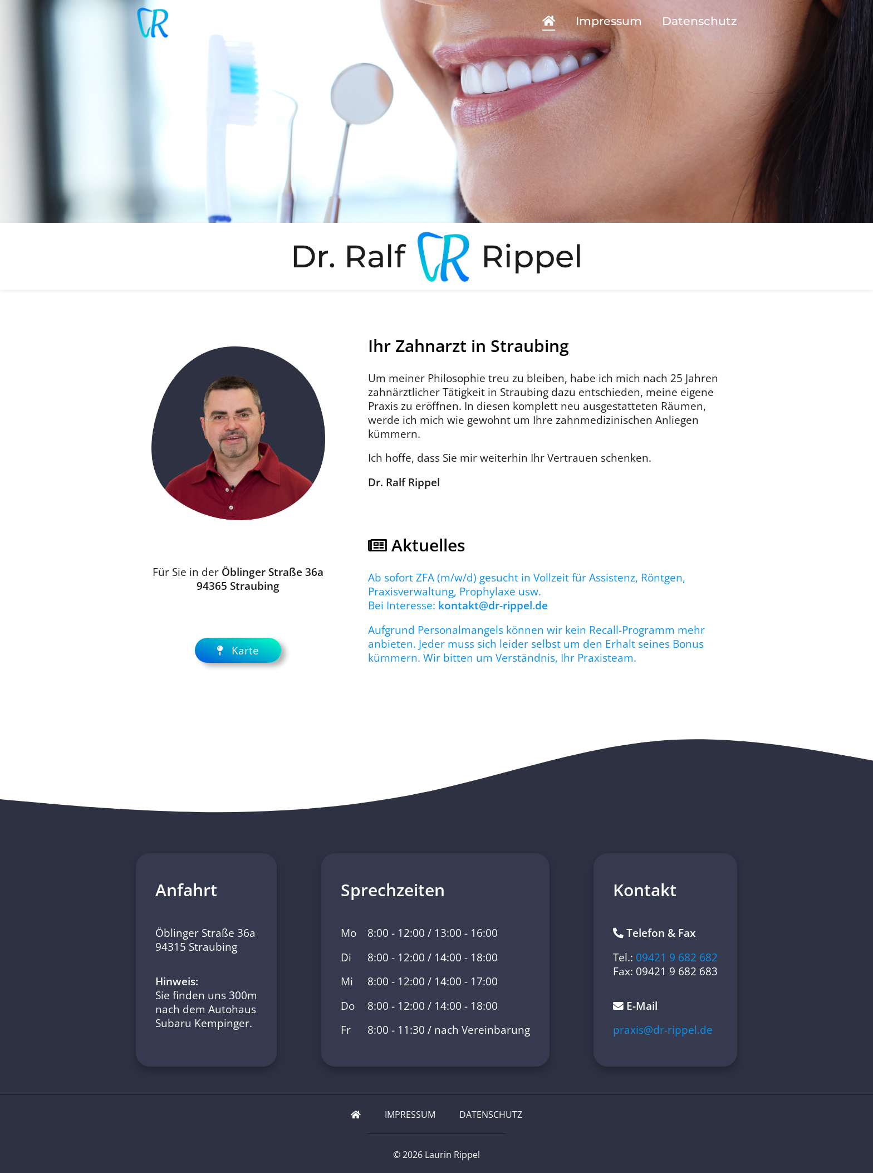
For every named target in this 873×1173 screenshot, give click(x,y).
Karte (238, 650)
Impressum (609, 21)
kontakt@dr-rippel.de (493, 605)
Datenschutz (699, 21)
